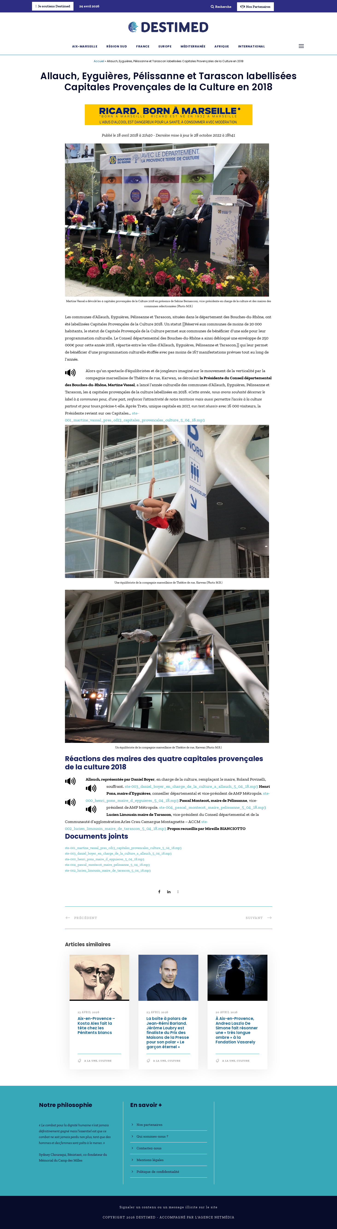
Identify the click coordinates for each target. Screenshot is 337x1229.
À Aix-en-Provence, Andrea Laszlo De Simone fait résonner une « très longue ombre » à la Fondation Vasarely (237, 1030)
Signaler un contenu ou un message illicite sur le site (169, 1207)
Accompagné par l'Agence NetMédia (197, 1217)
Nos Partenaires (255, 7)
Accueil (99, 61)
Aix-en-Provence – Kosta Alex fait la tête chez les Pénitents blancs (96, 1025)
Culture (105, 1060)
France (142, 46)
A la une (90, 1060)
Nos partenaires (149, 1124)
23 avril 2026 (89, 1012)
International (251, 46)
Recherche (221, 7)
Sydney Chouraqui (52, 1155)
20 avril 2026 (227, 1012)
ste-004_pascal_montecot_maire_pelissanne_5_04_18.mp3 (212, 807)
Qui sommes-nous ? (152, 1136)
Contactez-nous (149, 1148)
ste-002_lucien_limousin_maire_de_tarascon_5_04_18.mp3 (108, 870)
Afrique (221, 46)
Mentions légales (150, 1160)
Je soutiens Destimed (52, 6)
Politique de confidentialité (158, 1171)
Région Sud (116, 46)
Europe (164, 46)
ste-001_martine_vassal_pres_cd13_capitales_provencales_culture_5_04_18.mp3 (123, 848)
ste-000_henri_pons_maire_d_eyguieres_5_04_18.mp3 (104, 859)
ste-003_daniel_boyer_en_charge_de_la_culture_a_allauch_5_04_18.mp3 (191, 786)
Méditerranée (193, 46)
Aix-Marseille (84, 46)
